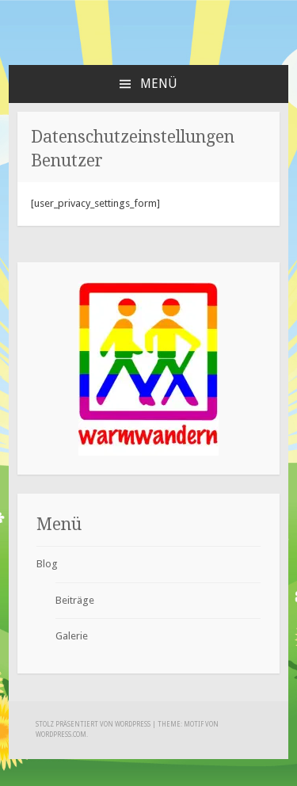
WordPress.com (61, 734)
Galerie (71, 636)
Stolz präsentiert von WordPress (93, 724)
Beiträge (74, 600)
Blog (47, 564)
